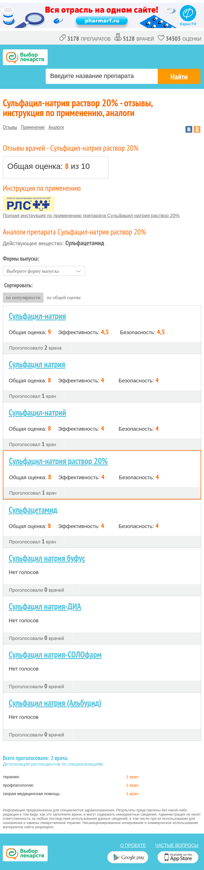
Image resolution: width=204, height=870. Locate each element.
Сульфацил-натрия (37, 315)
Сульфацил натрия (37, 364)
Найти (178, 76)
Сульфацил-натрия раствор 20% (58, 460)
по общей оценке (64, 297)
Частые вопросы (176, 845)
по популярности (23, 297)
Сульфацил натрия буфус (47, 558)
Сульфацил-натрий (37, 412)
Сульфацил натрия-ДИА (45, 606)
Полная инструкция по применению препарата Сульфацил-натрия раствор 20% (91, 215)
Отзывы (10, 127)
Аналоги (56, 127)
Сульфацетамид (33, 509)
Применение (33, 127)
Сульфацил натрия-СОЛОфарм (55, 654)
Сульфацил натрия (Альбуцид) (55, 702)
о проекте (133, 845)
